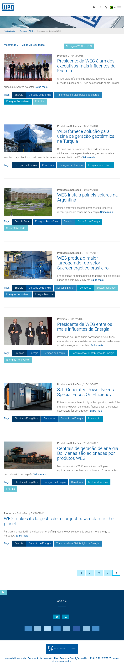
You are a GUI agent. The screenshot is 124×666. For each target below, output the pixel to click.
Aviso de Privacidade (15, 658)
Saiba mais (41, 87)
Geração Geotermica (71, 165)
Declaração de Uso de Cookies (43, 658)
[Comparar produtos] (99, 7)
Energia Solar (22, 221)
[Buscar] (105, 7)
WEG (7, 7)
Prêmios (62, 55)
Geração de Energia (40, 94)
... (90, 572)
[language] (112, 7)
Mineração (94, 418)
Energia (19, 94)
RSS (92, 658)
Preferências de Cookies (65, 648)
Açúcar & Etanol (65, 287)
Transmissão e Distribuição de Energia (77, 94)
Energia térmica (44, 294)
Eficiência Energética (26, 418)
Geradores (48, 165)
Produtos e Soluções (69, 126)
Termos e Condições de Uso (74, 658)
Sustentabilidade (15, 228)
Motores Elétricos (98, 482)
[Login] (93, 7)
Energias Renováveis (18, 101)
